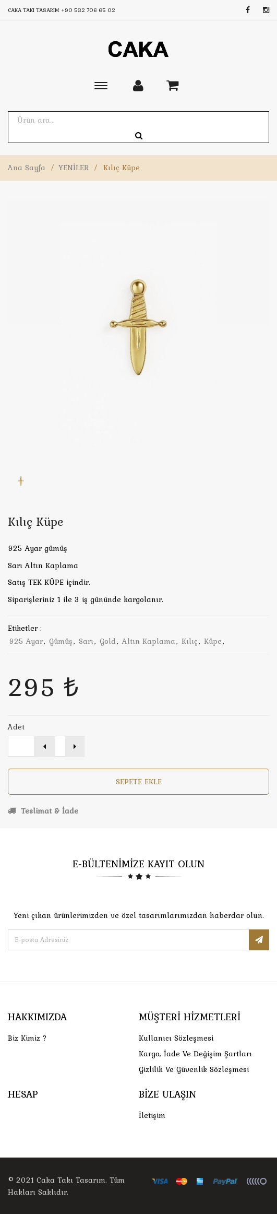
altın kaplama (148, 641)
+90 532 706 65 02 (88, 10)
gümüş (61, 641)
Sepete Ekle (139, 781)
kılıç (190, 641)
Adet (16, 727)
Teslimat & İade (43, 811)
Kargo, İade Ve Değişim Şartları (195, 1053)
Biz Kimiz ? (27, 1038)
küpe (213, 641)
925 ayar (26, 641)
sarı (86, 641)
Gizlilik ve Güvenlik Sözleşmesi (194, 1069)
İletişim (152, 1115)
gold (108, 641)
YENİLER (73, 167)
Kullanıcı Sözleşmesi (176, 1038)
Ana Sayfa (26, 167)
